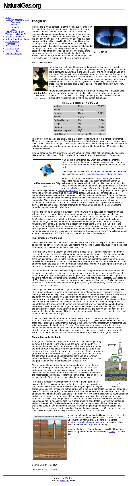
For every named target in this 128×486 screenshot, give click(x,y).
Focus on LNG (12, 46)
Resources (16, 27)
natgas (55, 469)
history (112, 431)
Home (8, 17)
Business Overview (14, 37)
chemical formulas (48, 155)
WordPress (70, 478)
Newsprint (64, 480)
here (67, 207)
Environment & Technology (12, 42)
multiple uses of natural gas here (105, 174)
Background (16, 22)
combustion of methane (108, 155)
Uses (13, 29)
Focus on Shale (12, 51)
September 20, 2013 (40, 469)
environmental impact (68, 190)
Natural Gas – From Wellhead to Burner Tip (16, 33)
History (14, 25)
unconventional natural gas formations (91, 422)
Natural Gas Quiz (13, 53)
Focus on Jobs (12, 49)
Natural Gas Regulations (17, 39)
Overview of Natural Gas (17, 20)
